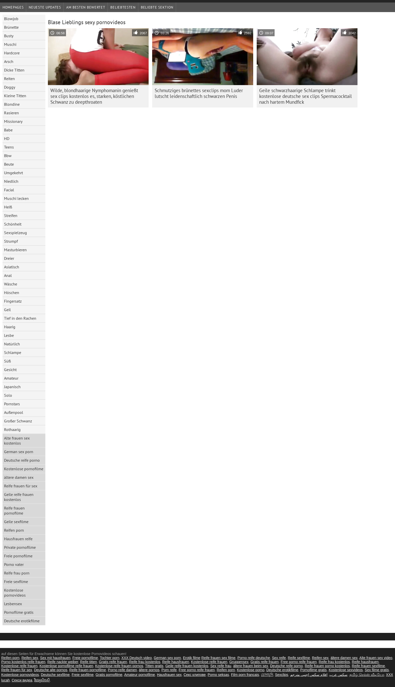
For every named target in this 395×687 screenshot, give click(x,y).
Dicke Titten (14, 70)
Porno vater (14, 564)
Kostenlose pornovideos (15, 593)
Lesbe (9, 335)
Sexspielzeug (15, 232)
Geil (7, 309)
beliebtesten (122, 7)
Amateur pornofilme (139, 675)
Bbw (8, 155)
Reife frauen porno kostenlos (327, 666)
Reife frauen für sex (20, 485)
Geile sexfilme (16, 521)
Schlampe (12, 352)
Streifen (10, 215)
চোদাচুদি (267, 675)
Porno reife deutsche (253, 658)
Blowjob (11, 18)
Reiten (9, 78)
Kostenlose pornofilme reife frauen (66, 666)
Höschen (11, 292)
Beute (9, 164)
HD (6, 138)
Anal (8, 275)
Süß (7, 361)
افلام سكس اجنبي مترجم (309, 675)
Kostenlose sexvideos (346, 670)
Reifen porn (14, 530)
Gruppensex (238, 662)
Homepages (13, 7)
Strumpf (11, 241)
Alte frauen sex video (375, 658)
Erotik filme (191, 658)
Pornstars (12, 403)
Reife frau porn (16, 572)
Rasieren (11, 112)
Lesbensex (13, 603)
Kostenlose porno (250, 670)
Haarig (9, 326)
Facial (9, 189)
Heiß (8, 206)
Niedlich (11, 181)
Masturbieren (15, 249)
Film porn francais (245, 675)
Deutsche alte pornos (50, 670)
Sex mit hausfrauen (55, 658)
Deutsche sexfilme (55, 675)
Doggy (9, 87)
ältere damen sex (19, 477)
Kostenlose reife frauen (209, 662)
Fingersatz (13, 301)
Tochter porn (109, 658)
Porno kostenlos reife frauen (23, 662)
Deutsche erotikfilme (22, 620)
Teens (9, 147)
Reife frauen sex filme (218, 658)
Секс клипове (195, 675)
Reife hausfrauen (175, 662)
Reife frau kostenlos (144, 662)
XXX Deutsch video (136, 658)
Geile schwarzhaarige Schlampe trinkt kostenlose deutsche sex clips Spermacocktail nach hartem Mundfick (305, 96)
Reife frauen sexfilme (368, 666)
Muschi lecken (16, 198)
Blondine (12, 104)
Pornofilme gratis (19, 612)
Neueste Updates (45, 7)
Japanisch (12, 386)
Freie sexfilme (16, 581)
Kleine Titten (15, 95)
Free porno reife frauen (299, 662)
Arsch (8, 61)
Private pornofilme (20, 547)
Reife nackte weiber (62, 662)
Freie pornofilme (18, 555)
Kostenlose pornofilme (23, 468)
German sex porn (18, 451)
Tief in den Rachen (20, 318)
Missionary (13, 121)
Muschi (10, 44)
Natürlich (12, 343)
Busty (8, 35)
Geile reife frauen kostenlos (19, 497)
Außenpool (13, 412)
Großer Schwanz (18, 420)
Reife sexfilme (299, 658)
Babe (8, 129)
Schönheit (12, 224)
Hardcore (12, 52)
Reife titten (88, 662)
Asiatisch (11, 266)
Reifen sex (29, 658)
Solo (8, 395)
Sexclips (281, 675)
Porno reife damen (122, 670)
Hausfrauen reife (18, 538)
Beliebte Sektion (157, 7)
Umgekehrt (13, 172)
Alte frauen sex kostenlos (17, 441)
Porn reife (169, 670)
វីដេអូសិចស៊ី (42, 680)
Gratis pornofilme (108, 675)
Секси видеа (22, 680)
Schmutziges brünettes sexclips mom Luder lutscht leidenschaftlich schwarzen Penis (199, 93)
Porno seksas (218, 675)
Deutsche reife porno (22, 460)
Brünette (11, 27)
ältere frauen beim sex (250, 666)
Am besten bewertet (85, 7)
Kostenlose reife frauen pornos (119, 666)
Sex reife (279, 658)
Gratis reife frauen (113, 662)
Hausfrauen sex (169, 675)
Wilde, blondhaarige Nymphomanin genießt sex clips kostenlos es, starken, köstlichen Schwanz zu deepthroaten (94, 96)
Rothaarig (12, 429)
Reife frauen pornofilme (14, 510)
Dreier (9, 258)
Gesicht (10, 369)
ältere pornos (149, 670)
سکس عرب (338, 675)
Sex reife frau (220, 666)
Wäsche (10, 283)
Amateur (11, 378)
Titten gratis (154, 666)
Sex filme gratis (377, 670)
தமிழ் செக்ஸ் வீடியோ (366, 675)
